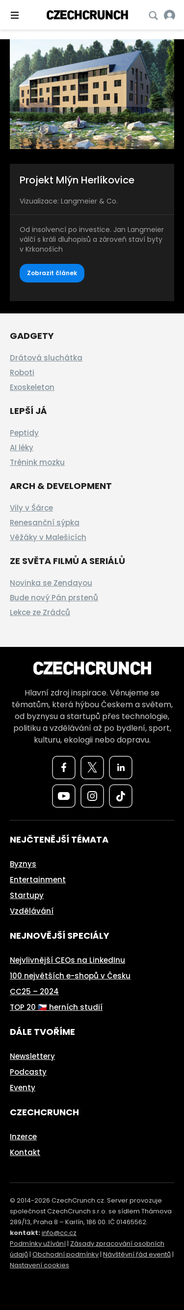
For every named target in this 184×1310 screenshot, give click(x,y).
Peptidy (24, 433)
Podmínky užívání (38, 1243)
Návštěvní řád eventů (137, 1254)
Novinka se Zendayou (51, 583)
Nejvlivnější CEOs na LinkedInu (67, 960)
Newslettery (32, 1056)
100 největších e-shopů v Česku (70, 976)
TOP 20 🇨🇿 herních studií (56, 1007)
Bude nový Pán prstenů (54, 597)
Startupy (27, 895)
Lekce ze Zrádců (40, 612)
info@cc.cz (59, 1232)
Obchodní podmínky (65, 1254)
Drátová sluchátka (46, 358)
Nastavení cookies (39, 1265)
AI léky (21, 447)
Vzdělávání (31, 911)
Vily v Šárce (31, 508)
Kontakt (25, 1152)
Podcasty (28, 1072)
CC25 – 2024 (34, 991)
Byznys (23, 864)
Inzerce (23, 1136)
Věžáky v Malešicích (48, 537)
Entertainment (38, 879)
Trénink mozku (37, 462)
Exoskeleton (32, 387)
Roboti (22, 372)
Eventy (22, 1087)
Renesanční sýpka (44, 522)
